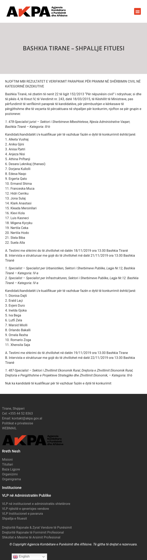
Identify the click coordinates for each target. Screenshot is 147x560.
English (21, 556)
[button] (137, 11)
